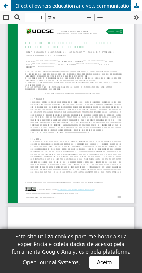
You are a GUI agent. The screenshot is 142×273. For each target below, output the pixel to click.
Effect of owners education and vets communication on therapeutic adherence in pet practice (78, 5)
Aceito (104, 262)
